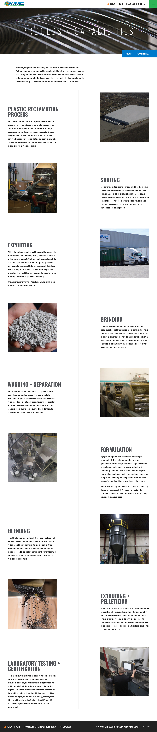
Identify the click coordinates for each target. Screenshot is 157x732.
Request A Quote (135, 3)
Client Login (117, 3)
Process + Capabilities (137, 54)
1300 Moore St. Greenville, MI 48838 (40, 726)
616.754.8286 (65, 726)
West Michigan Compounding (14, 3)
